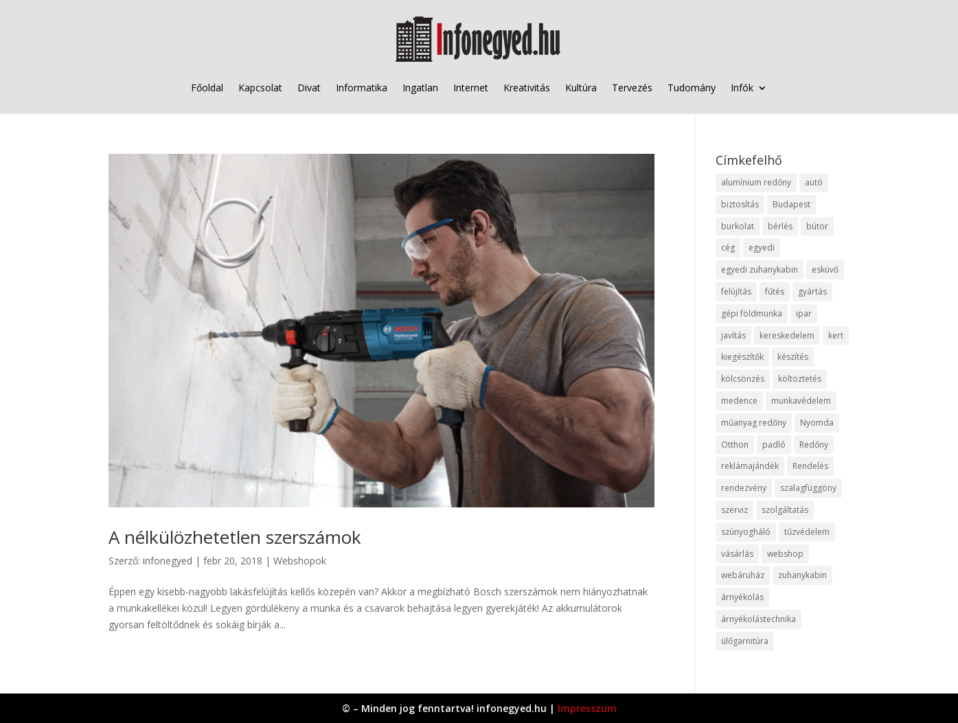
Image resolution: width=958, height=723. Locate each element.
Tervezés (632, 87)
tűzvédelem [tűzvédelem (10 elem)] (807, 532)
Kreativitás (526, 87)
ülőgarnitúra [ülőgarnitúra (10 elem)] (744, 641)
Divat (309, 87)
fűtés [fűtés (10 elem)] (774, 291)
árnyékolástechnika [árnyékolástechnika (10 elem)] (758, 619)
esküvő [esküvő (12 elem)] (825, 269)
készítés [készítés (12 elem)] (792, 357)
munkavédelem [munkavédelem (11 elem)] (801, 400)
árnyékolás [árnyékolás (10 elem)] (742, 597)
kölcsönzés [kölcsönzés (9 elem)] (742, 379)
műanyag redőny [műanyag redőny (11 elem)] (753, 422)
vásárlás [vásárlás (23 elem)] (737, 554)
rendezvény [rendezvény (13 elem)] (743, 488)
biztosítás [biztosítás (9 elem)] (740, 204)
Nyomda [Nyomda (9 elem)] (817, 422)
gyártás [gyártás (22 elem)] (812, 291)
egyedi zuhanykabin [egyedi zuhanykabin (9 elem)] (759, 269)
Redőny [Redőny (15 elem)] (813, 444)
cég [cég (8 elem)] (728, 247)
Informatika (361, 87)
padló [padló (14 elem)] (774, 444)
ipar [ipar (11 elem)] (804, 313)
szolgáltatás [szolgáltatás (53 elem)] (785, 510)
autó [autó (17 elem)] (814, 182)
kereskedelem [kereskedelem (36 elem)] (787, 335)
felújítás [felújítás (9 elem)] (736, 291)
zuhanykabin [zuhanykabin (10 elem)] (802, 575)
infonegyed (167, 560)
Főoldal (207, 87)
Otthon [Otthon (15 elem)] (735, 444)
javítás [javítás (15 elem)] (733, 335)
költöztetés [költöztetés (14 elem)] (799, 379)
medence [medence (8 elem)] (739, 400)
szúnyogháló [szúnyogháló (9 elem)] (746, 532)
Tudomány (692, 87)
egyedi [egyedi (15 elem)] (762, 247)
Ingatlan (420, 87)
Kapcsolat (260, 87)
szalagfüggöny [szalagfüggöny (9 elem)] (808, 488)
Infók (742, 87)
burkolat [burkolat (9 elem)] (737, 226)
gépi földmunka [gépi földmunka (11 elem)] (751, 313)
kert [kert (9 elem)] (835, 335)
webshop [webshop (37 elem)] (785, 554)
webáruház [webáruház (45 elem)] (742, 575)
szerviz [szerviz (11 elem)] (734, 510)
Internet (470, 87)
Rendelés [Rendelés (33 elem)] (810, 466)
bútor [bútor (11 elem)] (817, 226)
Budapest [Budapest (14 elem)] (791, 204)
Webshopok (299, 560)
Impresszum (587, 708)
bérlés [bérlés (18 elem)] (780, 226)
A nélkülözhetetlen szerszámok (235, 537)
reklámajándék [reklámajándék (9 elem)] (750, 466)
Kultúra (581, 87)
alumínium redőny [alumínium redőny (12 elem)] (756, 182)
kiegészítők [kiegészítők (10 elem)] (742, 357)
